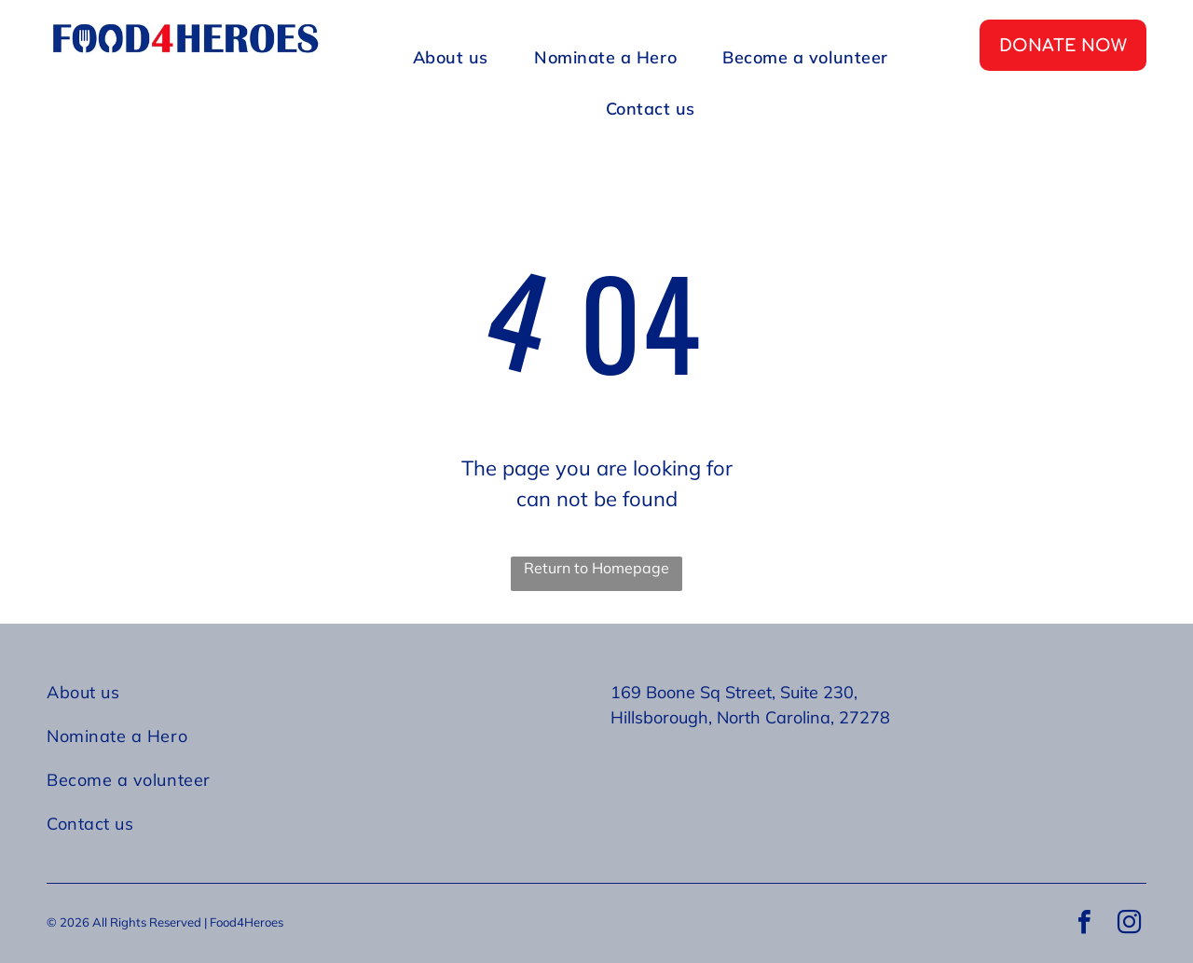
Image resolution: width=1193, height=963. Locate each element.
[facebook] (1084, 924)
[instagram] (1128, 924)
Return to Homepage (596, 567)
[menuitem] (457, 57)
